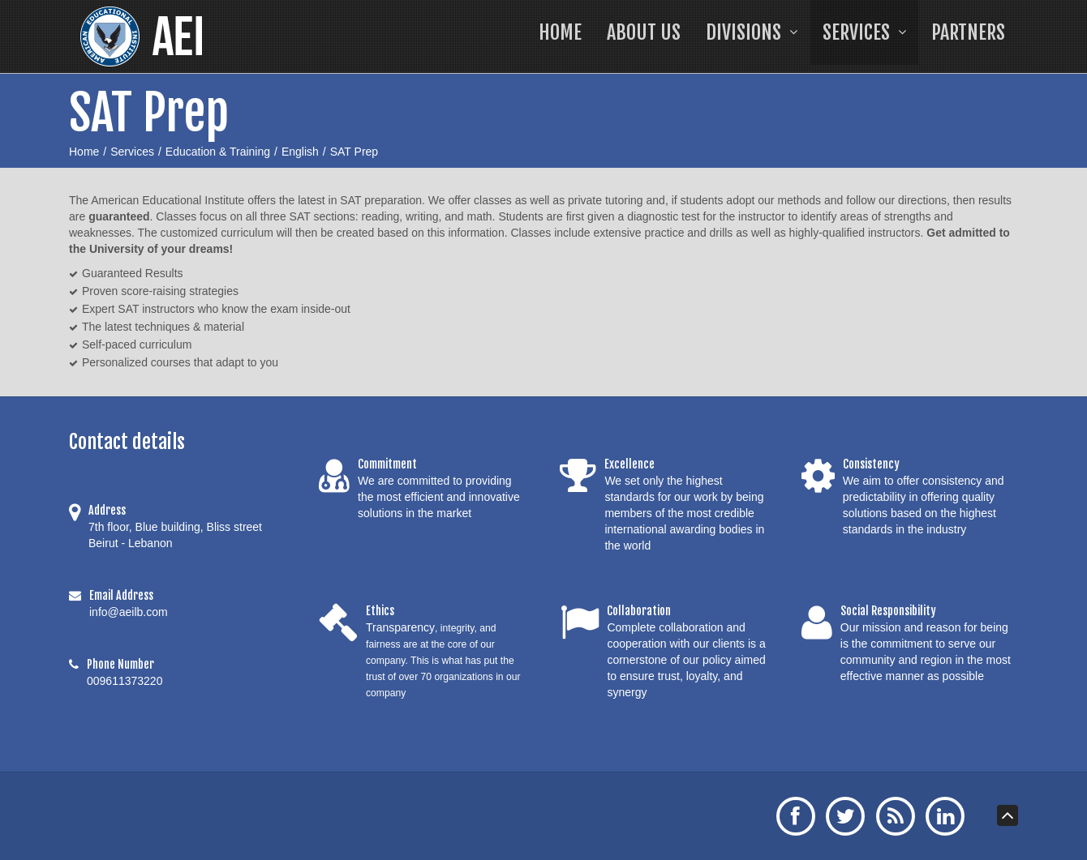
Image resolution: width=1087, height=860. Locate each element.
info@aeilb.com (128, 611)
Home (84, 151)
